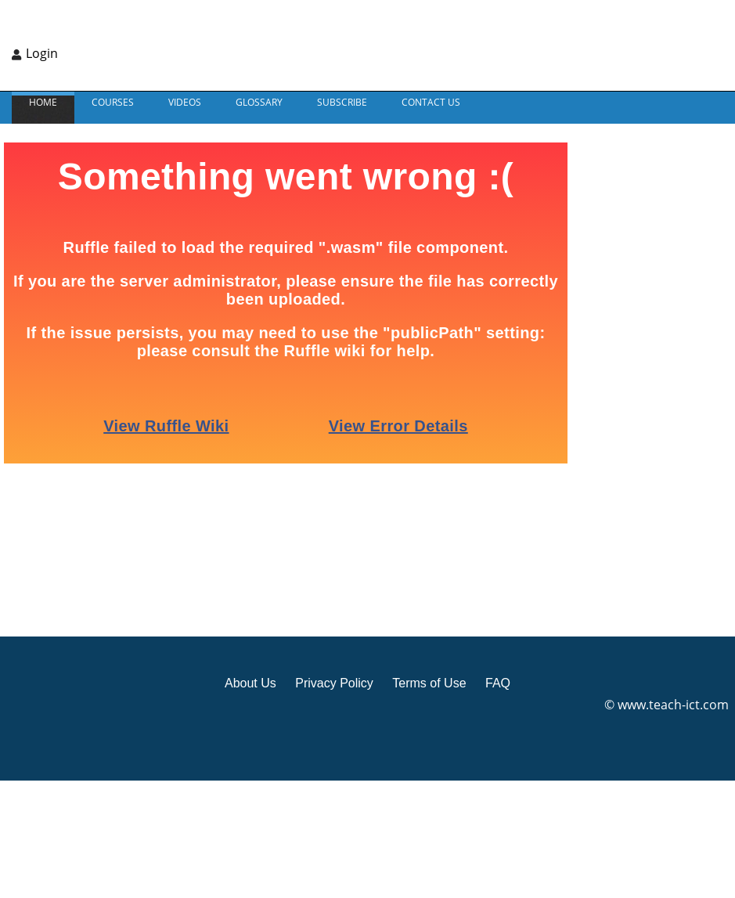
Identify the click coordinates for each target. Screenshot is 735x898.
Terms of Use (429, 683)
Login (42, 53)
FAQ (497, 683)
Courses (113, 102)
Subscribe (342, 102)
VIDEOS (184, 102)
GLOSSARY (259, 102)
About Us (250, 683)
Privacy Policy (334, 683)
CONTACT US (431, 102)
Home (43, 102)
